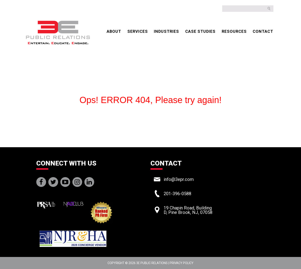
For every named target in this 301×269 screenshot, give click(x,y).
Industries (166, 31)
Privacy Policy (181, 263)
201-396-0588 (177, 193)
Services (137, 31)
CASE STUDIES (200, 31)
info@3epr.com (179, 179)
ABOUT (114, 31)
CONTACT (263, 31)
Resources (234, 31)
